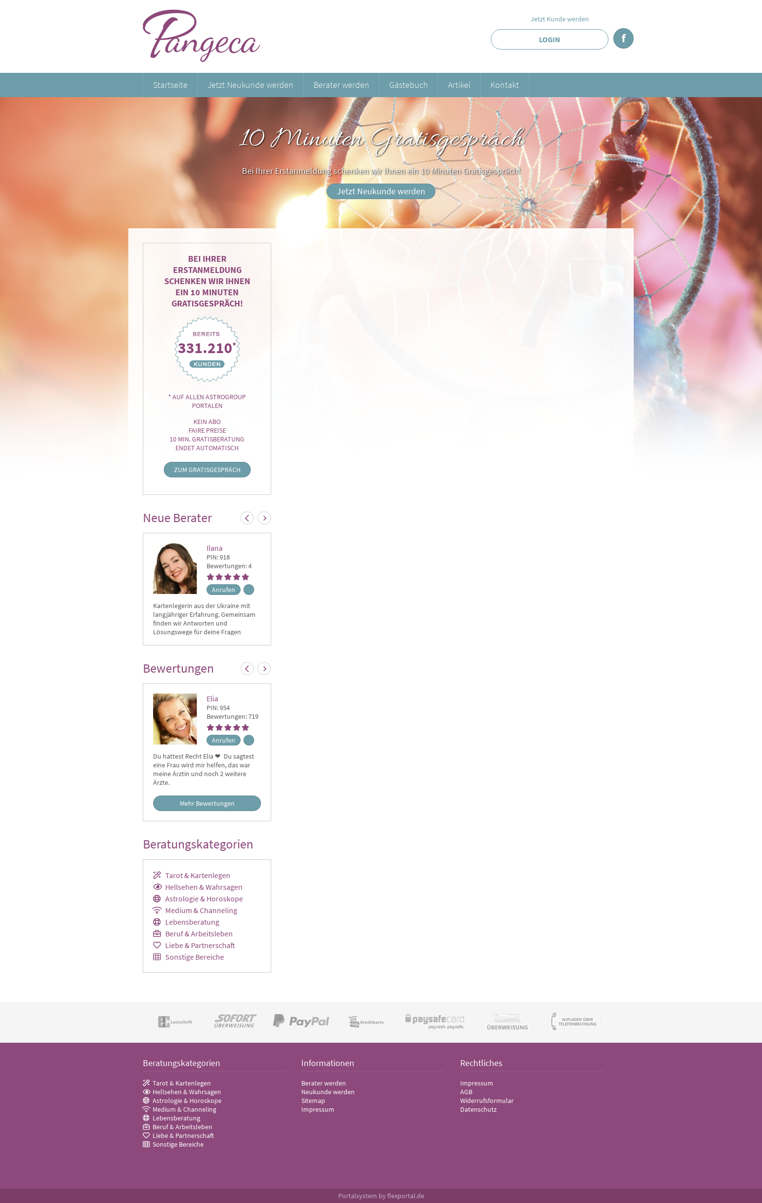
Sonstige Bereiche (194, 957)
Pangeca (202, 36)
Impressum (317, 1109)
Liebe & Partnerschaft (200, 945)
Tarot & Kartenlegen (197, 875)
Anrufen (223, 589)
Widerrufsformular (487, 1100)
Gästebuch (408, 84)
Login (549, 39)
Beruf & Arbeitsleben (199, 933)
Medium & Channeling (201, 910)
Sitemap (313, 1100)
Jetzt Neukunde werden (251, 84)
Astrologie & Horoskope (204, 898)
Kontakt (504, 84)
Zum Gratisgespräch (207, 469)
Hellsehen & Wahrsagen (203, 887)
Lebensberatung (192, 922)
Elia (212, 698)
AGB (466, 1091)
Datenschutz (478, 1109)
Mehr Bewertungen (207, 803)
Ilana (215, 548)
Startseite (170, 84)
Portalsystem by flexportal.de (381, 1195)
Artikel (459, 84)
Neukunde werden (328, 1091)
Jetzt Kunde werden (560, 19)
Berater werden (341, 84)
